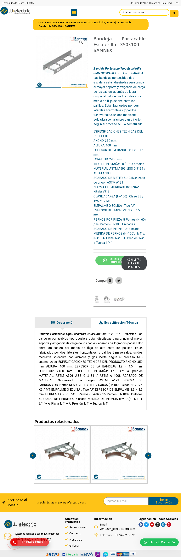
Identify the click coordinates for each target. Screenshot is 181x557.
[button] (74, 12)
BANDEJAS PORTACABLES (61, 20)
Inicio (41, 20)
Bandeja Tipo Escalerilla (91, 20)
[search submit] (174, 11)
